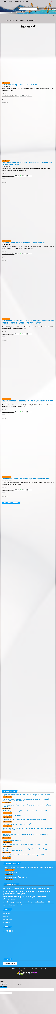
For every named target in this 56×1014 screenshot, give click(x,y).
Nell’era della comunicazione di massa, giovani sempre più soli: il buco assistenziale (24, 855)
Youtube (52, 1)
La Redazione (18, 1)
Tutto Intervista (9, 20)
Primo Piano (30, 16)
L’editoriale (37, 16)
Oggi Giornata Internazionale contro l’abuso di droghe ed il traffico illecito (26, 795)
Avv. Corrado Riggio (8, 481)
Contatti (11, 1)
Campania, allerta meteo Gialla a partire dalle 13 (18, 824)
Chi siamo (4, 1)
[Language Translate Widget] (28, 8)
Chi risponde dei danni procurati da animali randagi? (26, 478)
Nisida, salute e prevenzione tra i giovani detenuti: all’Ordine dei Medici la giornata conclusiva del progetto (26, 799)
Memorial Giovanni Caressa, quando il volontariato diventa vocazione (25, 820)
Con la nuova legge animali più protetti (19, 84)
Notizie (8, 16)
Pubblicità (25, 1)
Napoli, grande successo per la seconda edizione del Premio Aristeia (25, 844)
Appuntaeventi (31, 20)
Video (44, 16)
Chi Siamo (6, 914)
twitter (49, 1)
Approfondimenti (20, 20)
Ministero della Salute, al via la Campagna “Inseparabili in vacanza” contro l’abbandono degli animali (28, 321)
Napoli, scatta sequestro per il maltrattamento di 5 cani (28, 400)
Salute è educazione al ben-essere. (15, 877)
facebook (47, 1)
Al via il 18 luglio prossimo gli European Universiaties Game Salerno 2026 (25, 811)
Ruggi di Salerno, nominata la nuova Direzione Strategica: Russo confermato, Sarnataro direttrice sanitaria (27, 829)
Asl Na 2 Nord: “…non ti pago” (12, 815)
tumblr (54, 1)
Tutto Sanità (17, 968)
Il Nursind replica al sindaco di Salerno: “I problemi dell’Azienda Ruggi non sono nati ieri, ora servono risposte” (28, 849)
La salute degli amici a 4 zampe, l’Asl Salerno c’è (23, 242)
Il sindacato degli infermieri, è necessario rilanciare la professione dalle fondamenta (25, 835)
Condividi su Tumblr (8, 95)
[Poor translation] (5, 987)
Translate (31, 11)
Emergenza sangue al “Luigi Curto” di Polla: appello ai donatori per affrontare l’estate (27, 805)
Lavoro (22, 16)
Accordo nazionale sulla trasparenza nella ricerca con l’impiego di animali (27, 163)
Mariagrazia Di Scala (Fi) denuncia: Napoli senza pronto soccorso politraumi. (28, 867)
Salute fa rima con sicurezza (12, 840)
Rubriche (15, 16)
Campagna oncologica (11, 872)
